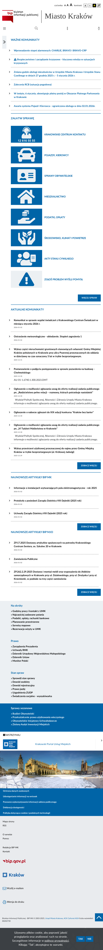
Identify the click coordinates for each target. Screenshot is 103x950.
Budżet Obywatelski (23, 714)
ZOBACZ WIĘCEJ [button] (91, 465)
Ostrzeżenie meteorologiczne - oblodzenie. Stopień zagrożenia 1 (48, 336)
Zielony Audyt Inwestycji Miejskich (31, 724)
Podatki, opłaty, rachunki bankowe (31, 618)
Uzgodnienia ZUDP (23, 692)
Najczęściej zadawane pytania (28, 615)
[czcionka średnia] (67, 5)
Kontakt (6, 852)
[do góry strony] (99, 917)
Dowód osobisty (21, 682)
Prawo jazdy (19, 689)
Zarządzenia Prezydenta (25, 646)
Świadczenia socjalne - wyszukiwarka (32, 696)
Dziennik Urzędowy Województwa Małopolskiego (39, 654)
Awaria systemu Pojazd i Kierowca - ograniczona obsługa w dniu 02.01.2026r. (54, 106)
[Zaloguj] (99, 29)
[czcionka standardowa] (65, 5)
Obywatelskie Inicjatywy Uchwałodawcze (35, 721)
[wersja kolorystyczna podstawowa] (85, 5)
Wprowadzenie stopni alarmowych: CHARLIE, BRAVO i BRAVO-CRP (50, 50)
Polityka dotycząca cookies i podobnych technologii (26, 813)
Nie (89, 939)
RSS (4, 826)
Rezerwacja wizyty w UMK (27, 629)
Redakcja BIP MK (10, 848)
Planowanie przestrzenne (26, 622)
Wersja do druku (13, 902)
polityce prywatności (57, 941)
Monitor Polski (20, 661)
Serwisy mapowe (22, 625)
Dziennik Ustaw (21, 657)
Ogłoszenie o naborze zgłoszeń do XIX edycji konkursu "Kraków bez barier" (54, 412)
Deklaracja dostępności (13, 808)
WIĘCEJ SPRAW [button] (91, 297)
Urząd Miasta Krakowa (54, 918)
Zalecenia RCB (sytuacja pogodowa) (33, 84)
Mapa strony (8, 822)
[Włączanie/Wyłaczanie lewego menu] (4, 42)
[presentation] (101, 740)
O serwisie (7, 835)
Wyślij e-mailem (13, 888)
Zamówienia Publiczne (26, 559)
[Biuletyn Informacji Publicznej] (51, 863)
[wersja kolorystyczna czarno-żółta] (94, 5)
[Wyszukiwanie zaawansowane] (36, 28)
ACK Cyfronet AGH (71, 918)
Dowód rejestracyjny (24, 685)
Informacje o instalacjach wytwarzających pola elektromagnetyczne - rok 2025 (55, 488)
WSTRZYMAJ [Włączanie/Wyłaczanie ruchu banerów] (11, 735)
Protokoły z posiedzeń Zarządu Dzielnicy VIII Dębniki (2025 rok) (47, 501)
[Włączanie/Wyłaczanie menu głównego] (4, 29)
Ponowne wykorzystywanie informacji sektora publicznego (30, 802)
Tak (80, 939)
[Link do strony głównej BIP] (51, 16)
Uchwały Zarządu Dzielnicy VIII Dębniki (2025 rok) (40, 513)
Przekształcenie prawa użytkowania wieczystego (38, 717)
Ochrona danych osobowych (16, 791)
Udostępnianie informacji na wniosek (20, 797)
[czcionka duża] (71, 5)
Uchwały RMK (20, 650)
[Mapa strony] (68, 29)
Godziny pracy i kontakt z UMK (29, 611)
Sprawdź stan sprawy (24, 678)
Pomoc (6, 839)
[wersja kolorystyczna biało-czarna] (90, 5)
